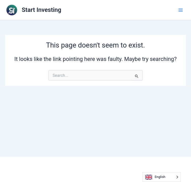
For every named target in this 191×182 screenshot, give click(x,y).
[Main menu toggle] (180, 10)
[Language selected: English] (161, 177)
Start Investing (41, 9)
